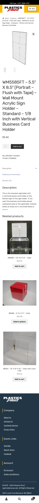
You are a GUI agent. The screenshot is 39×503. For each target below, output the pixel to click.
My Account (8, 470)
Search (19, 499)
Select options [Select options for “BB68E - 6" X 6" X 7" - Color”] (19, 322)
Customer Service (11, 426)
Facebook (7, 454)
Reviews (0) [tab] (6, 181)
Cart (30, 497)
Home (7, 18)
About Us (7, 418)
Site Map (7, 446)
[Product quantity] (5, 146)
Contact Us (8, 422)
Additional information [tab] (11, 175)
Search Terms (9, 450)
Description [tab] (6, 168)
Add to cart (17, 146)
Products (13, 18)
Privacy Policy (9, 430)
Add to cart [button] (19, 266)
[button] (33, 34)
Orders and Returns (11, 474)
